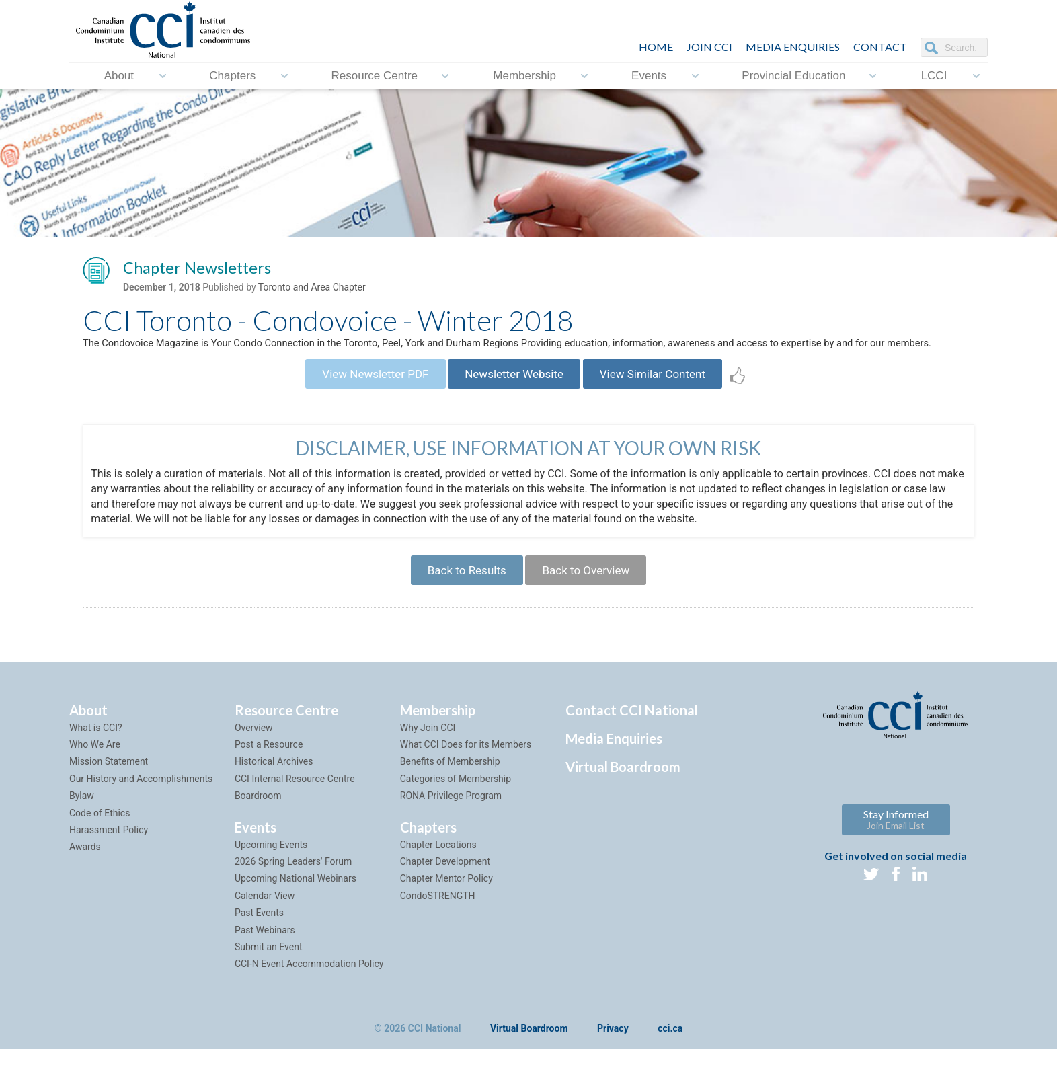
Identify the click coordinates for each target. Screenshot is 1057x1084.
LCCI (934, 75)
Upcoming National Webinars (295, 912)
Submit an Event (269, 980)
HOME (656, 46)
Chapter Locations (438, 878)
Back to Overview (591, 601)
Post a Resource (269, 778)
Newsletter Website (514, 399)
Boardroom (258, 829)
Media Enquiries (793, 46)
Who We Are (94, 778)
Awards (85, 881)
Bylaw (81, 829)
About (119, 75)
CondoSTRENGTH (437, 929)
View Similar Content (665, 399)
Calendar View (265, 929)
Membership (524, 75)
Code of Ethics (99, 846)
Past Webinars (265, 963)
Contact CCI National (631, 744)
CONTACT (880, 46)
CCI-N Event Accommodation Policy (309, 998)
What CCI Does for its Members (466, 778)
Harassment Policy (108, 864)
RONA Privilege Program (451, 829)
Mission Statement (108, 795)
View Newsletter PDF (362, 399)
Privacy (613, 1062)
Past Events (259, 946)
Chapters (232, 75)
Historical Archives (274, 795)
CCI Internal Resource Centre (295, 812)
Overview (254, 761)
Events (648, 75)
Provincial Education (793, 75)
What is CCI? (95, 761)
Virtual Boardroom (622, 800)
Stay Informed (896, 853)
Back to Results (460, 601)
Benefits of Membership (450, 795)
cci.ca (670, 1062)
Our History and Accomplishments (140, 812)
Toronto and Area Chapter (312, 289)
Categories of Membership (455, 812)
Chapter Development (445, 895)
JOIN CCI (709, 46)
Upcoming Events (271, 878)
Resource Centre (374, 75)
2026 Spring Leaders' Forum (293, 895)
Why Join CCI (428, 761)
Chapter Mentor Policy (446, 912)
